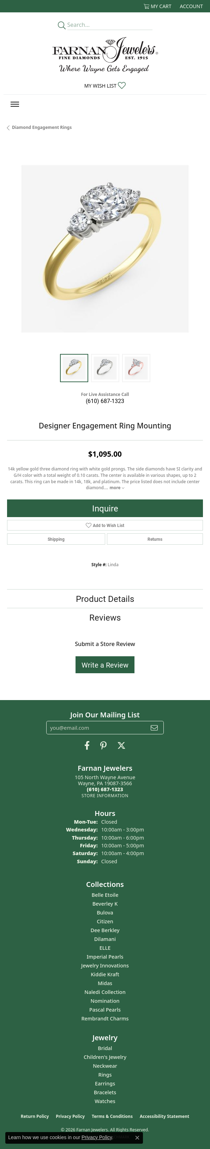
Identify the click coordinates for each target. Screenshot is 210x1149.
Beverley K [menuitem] (105, 903)
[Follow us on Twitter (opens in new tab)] (121, 745)
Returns (155, 539)
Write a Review (105, 664)
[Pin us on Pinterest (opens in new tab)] (103, 745)
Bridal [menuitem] (105, 1048)
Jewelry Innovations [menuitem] (105, 965)
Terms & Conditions (112, 1116)
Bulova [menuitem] (105, 912)
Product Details (105, 598)
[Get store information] (105, 796)
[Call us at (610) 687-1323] (105, 789)
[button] (158, 6)
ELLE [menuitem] (105, 947)
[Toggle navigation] (15, 104)
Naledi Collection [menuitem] (104, 992)
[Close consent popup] (137, 1138)
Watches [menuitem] (105, 1101)
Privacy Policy (70, 1116)
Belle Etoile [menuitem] (105, 895)
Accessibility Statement (164, 1116)
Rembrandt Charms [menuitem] (104, 1018)
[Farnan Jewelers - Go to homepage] (105, 55)
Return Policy (35, 1116)
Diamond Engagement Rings (42, 127)
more (117, 487)
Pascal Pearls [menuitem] (105, 1009)
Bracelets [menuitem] (105, 1092)
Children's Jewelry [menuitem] (105, 1057)
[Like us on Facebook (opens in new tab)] (87, 745)
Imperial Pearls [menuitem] (105, 956)
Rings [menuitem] (105, 1074)
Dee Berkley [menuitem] (104, 930)
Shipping (56, 539)
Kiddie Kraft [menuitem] (105, 974)
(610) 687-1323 (105, 400)
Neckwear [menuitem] (105, 1065)
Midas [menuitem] (105, 983)
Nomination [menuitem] (105, 1000)
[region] (105, 249)
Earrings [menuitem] (105, 1083)
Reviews (105, 617)
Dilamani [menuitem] (105, 939)
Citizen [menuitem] (105, 921)
